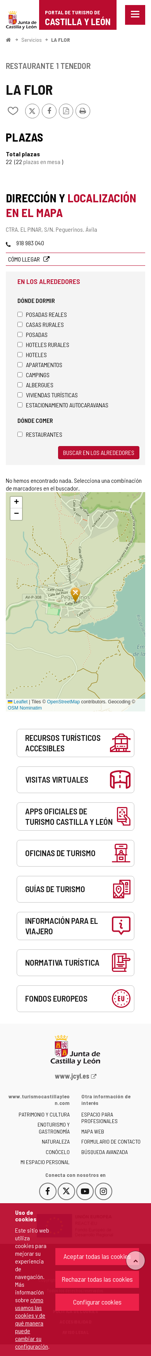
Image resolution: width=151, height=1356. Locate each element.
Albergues (35, 384)
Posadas (32, 334)
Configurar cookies (97, 1302)
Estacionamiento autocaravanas (62, 405)
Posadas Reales (42, 314)
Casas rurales (40, 324)
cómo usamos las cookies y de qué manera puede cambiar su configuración (31, 1323)
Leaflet (17, 702)
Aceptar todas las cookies (97, 1256)
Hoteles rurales (43, 344)
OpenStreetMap (63, 702)
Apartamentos (39, 364)
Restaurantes (39, 434)
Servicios (31, 39)
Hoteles (32, 354)
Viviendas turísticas (47, 394)
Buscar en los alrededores (98, 452)
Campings (33, 374)
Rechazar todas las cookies (97, 1279)
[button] (16, 502)
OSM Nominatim (25, 708)
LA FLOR (60, 39)
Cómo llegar (24, 259)
